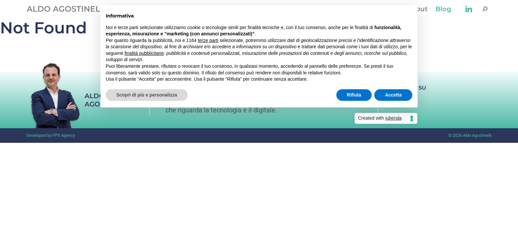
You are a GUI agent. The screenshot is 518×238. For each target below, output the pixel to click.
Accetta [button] (393, 95)
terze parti (208, 40)
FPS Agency (64, 135)
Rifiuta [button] (354, 95)
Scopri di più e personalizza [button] (146, 95)
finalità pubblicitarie (144, 53)
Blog (443, 9)
